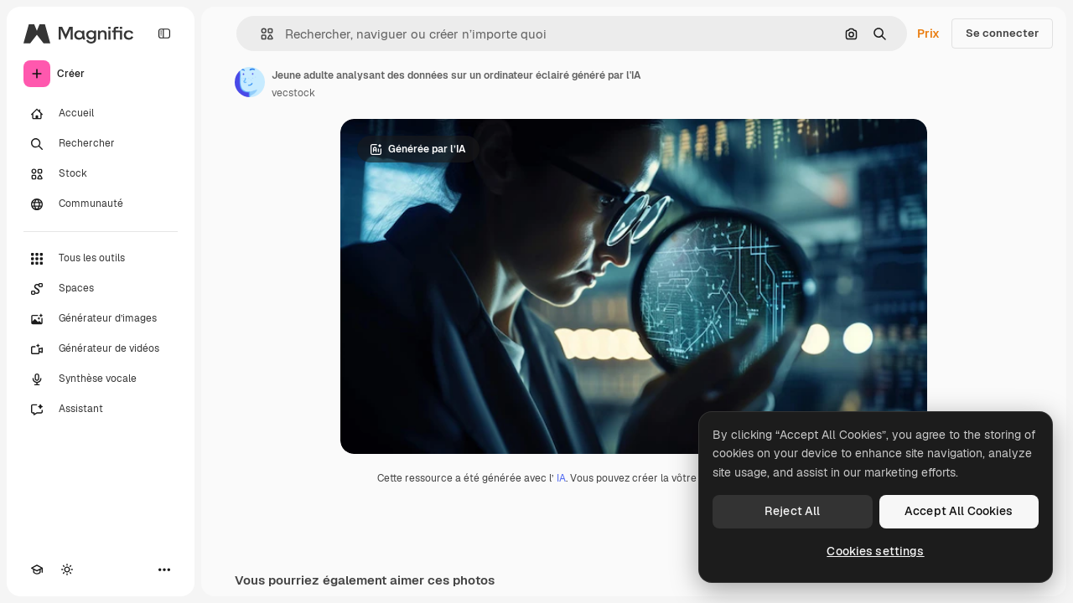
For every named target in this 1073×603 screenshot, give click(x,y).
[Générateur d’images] (100, 319)
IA (561, 478)
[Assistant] (100, 409)
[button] (260, 34)
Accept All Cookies (959, 510)
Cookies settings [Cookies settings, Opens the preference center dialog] (875, 551)
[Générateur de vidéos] (100, 349)
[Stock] (100, 174)
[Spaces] (100, 289)
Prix (928, 33)
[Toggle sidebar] (164, 33)
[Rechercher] (100, 144)
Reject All (792, 510)
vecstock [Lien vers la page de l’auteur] (293, 93)
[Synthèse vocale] (100, 379)
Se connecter (1002, 33)
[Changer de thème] (67, 569)
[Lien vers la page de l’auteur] (250, 82)
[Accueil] (100, 113)
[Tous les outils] (100, 258)
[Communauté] (100, 204)
